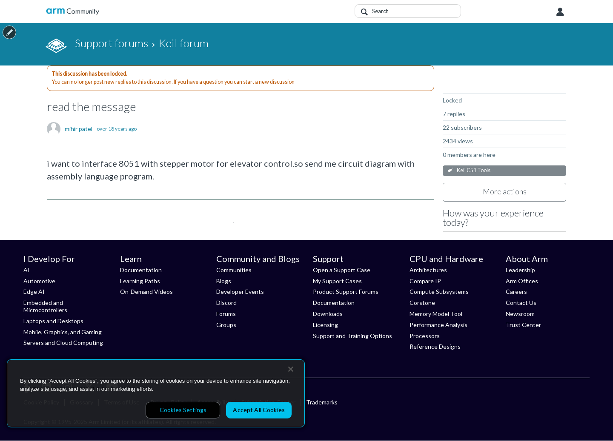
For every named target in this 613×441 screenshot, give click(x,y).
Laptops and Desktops (53, 320)
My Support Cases (337, 281)
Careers (516, 291)
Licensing (325, 324)
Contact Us (521, 302)
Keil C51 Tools (473, 170)
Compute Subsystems (439, 291)
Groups (226, 324)
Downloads (328, 313)
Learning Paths (140, 281)
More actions (505, 191)
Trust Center (523, 324)
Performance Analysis (438, 324)
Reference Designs (435, 346)
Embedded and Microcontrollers (45, 306)
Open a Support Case (341, 269)
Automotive (39, 281)
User (560, 12)
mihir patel (78, 128)
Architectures (428, 269)
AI (26, 269)
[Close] (290, 369)
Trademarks (322, 402)
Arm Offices (522, 281)
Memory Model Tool (436, 313)
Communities (234, 269)
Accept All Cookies (259, 409)
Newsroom (520, 313)
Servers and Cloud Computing (63, 342)
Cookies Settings (183, 409)
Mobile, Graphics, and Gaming (62, 332)
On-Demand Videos (146, 291)
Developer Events (240, 291)
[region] (156, 393)
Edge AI (34, 291)
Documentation (141, 269)
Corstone (422, 302)
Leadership (520, 269)
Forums (226, 313)
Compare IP (425, 281)
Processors (425, 335)
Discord (226, 302)
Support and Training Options (352, 335)
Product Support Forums (345, 291)
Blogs (223, 281)
